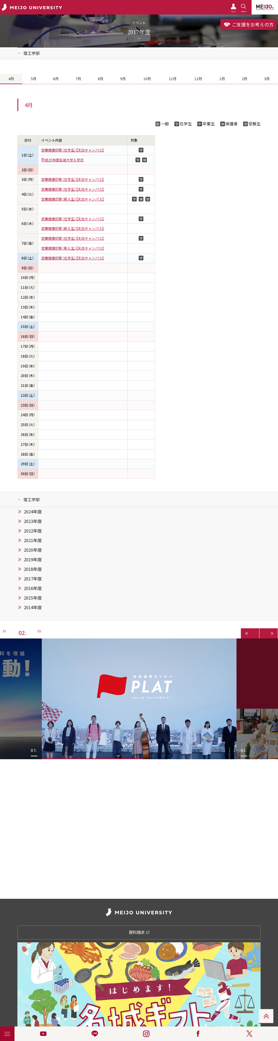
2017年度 (33, 578)
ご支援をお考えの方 (248, 24)
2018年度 (33, 569)
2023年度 (33, 521)
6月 (56, 78)
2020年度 (33, 550)
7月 (78, 78)
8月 (100, 78)
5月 (33, 78)
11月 (172, 78)
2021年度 (33, 540)
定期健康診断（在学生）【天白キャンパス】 (72, 150)
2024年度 (33, 511)
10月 (147, 78)
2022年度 (33, 531)
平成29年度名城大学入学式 (62, 160)
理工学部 (32, 53)
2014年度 (33, 607)
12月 (198, 78)
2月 (244, 78)
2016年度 (33, 588)
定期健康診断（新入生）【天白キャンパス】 (72, 199)
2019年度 (33, 559)
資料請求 (139, 932)
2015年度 (33, 598)
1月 (222, 78)
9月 (123, 78)
